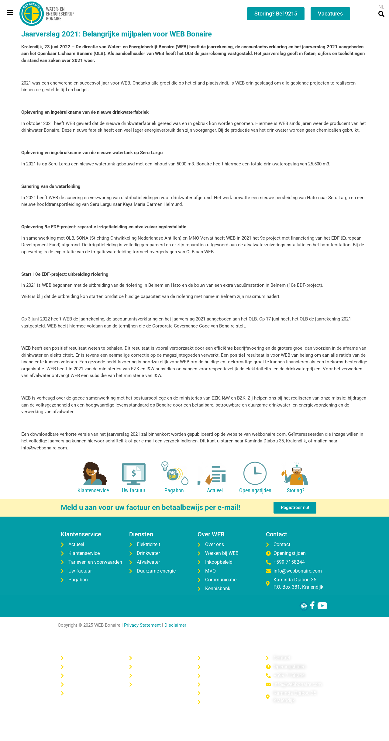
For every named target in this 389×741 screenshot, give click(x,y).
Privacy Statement (142, 625)
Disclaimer (175, 625)
